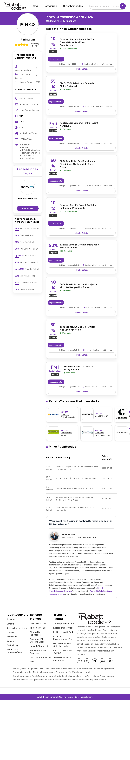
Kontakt (10, 623)
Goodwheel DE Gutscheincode (37, 640)
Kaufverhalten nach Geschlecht (39, 651)
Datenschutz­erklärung (16, 628)
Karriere (10, 641)
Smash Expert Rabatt (27, 228)
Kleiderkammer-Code (63, 627)
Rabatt (103, 414)
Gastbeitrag (12, 645)
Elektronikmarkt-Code (63, 632)
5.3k (21, 127)
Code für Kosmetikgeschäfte (62, 637)
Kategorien (50, 6)
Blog (35, 6)
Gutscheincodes (73, 6)
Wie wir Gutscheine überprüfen (62, 658)
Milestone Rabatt (25, 275)
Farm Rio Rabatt (24, 242)
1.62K (22, 121)
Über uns (10, 619)
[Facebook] (79, 660)
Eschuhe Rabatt (24, 235)
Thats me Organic (38, 627)
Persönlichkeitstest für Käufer (62, 651)
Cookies (10, 632)
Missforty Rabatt (25, 289)
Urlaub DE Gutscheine (40, 646)
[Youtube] (110, 660)
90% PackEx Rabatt (27, 198)
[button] (123, 6)
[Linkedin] (102, 660)
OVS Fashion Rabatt (26, 282)
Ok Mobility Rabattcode (35, 633)
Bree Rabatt (25, 255)
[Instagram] (86, 660)
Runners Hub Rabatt (26, 248)
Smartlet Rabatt (27, 269)
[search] (105, 6)
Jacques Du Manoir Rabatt (27, 262)
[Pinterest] (94, 660)
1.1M (21, 116)
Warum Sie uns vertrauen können (14, 651)
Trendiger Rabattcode (63, 623)
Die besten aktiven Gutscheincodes (62, 644)
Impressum (11, 636)
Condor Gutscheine (39, 623)
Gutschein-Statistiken (40, 657)
